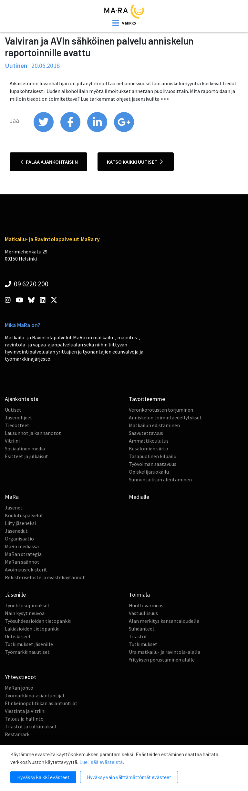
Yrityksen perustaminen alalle (162, 659)
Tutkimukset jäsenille (29, 644)
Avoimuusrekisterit (26, 569)
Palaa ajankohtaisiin (49, 162)
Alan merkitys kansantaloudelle (164, 621)
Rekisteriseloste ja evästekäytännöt (45, 577)
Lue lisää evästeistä (101, 762)
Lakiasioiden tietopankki (32, 628)
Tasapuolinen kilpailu (152, 456)
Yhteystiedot (20, 677)
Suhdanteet (142, 628)
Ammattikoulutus (149, 440)
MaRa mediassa (22, 546)
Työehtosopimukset (27, 605)
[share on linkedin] (97, 130)
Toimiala (139, 594)
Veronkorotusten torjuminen (161, 409)
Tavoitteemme (147, 399)
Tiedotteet (17, 425)
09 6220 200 (26, 283)
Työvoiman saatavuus (152, 464)
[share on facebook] (70, 130)
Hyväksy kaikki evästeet (43, 777)
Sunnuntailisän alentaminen (160, 479)
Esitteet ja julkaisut (26, 456)
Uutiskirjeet (18, 636)
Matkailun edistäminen (154, 425)
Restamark (17, 734)
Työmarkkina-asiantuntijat (35, 695)
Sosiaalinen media (25, 448)
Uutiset (13, 409)
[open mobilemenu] (124, 23)
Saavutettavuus (146, 433)
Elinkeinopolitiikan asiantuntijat (41, 703)
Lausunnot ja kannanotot (33, 433)
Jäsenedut (16, 531)
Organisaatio (19, 538)
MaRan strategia (23, 554)
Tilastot (138, 636)
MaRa (12, 496)
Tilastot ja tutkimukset (31, 726)
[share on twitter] (44, 130)
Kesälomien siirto (148, 448)
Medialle (139, 496)
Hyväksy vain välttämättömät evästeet (129, 777)
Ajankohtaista (21, 399)
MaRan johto (19, 687)
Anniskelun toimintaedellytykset (165, 417)
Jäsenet (14, 507)
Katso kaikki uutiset (135, 162)
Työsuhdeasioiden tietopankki (38, 621)
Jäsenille (15, 594)
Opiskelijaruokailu (149, 471)
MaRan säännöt (22, 562)
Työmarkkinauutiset (27, 652)
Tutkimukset (143, 644)
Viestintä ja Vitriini (25, 711)
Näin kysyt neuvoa (25, 613)
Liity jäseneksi (20, 523)
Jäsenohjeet (18, 417)
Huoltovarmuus (146, 605)
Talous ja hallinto (24, 718)
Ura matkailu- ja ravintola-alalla (164, 652)
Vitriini (12, 440)
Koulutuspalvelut (24, 515)
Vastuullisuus (143, 613)
